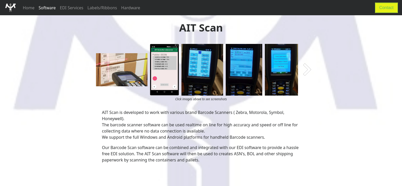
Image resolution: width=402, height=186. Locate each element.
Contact (386, 7)
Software (47, 8)
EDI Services (71, 8)
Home (30, 7)
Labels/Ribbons (102, 8)
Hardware (130, 8)
